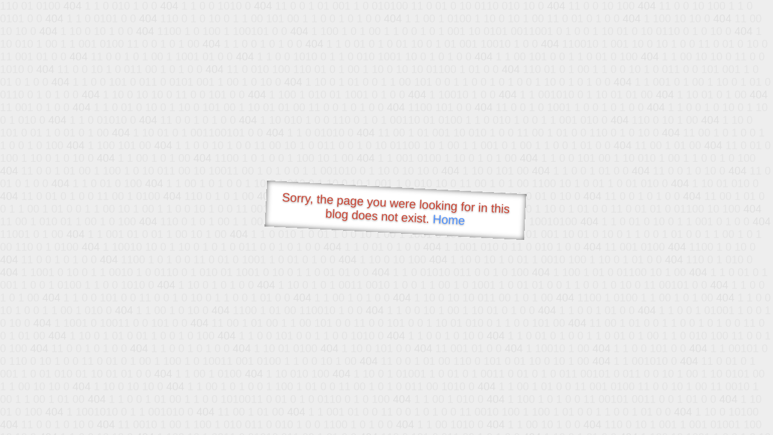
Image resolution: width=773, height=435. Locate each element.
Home (448, 219)
